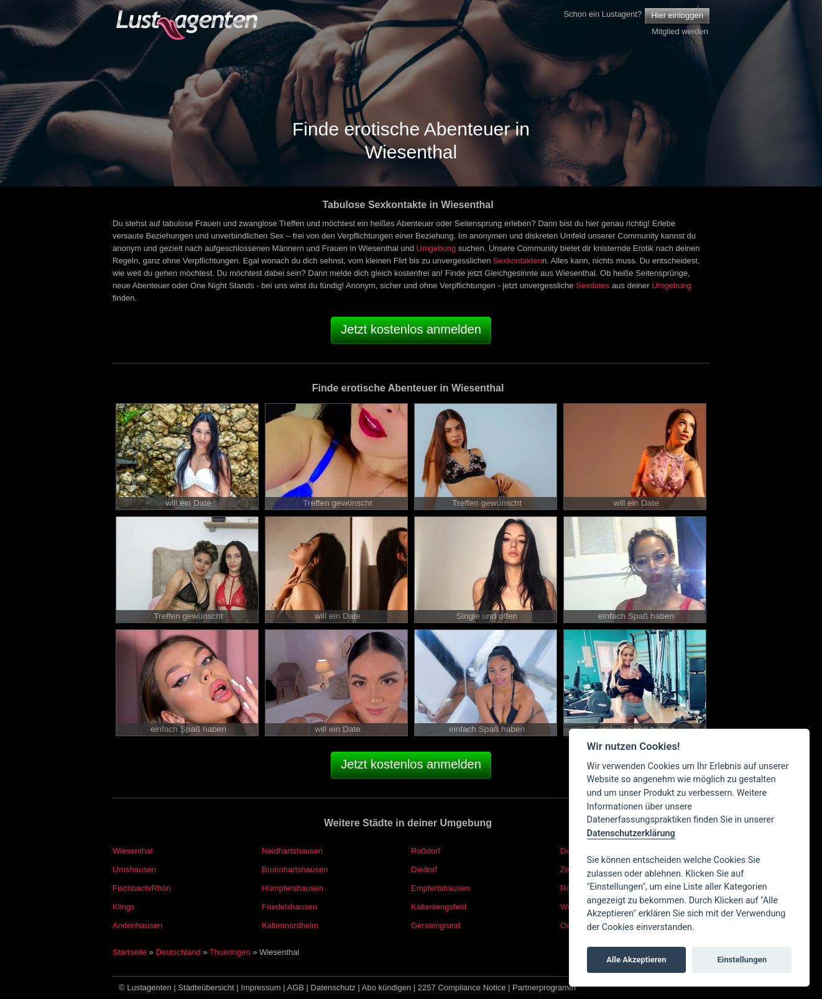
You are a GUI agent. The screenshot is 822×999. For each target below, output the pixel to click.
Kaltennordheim (290, 925)
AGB (295, 987)
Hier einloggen (677, 15)
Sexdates (592, 285)
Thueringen (230, 952)
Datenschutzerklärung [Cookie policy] (631, 833)
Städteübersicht (206, 987)
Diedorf (424, 869)
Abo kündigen (387, 987)
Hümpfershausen (292, 888)
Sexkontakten (517, 260)
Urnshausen (134, 869)
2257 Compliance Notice (462, 987)
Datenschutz (333, 987)
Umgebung (436, 248)
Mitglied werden (680, 31)
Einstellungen (742, 959)
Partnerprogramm (544, 987)
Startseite (130, 952)
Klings (123, 906)
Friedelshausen (289, 906)
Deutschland (177, 952)
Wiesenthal (132, 850)
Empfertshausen (440, 888)
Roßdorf (425, 850)
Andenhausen (137, 925)
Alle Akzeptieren (636, 959)
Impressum (260, 987)
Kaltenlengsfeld (438, 906)
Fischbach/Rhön (142, 888)
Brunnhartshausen (295, 869)
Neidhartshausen (292, 850)
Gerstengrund (436, 925)
